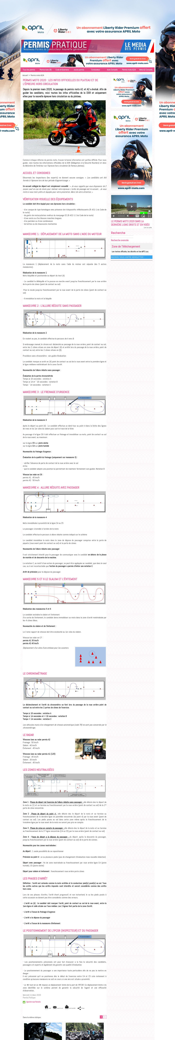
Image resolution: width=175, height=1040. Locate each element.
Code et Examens (62, 69)
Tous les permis (29, 69)
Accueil (25, 75)
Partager (91, 1008)
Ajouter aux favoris (33, 1002)
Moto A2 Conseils (145, 69)
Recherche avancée (120, 245)
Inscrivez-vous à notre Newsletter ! (127, 261)
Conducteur (95, 69)
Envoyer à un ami (53, 1008)
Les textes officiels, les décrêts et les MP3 (126, 256)
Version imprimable (74, 1008)
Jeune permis (79, 69)
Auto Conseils (112, 69)
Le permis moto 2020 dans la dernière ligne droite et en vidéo (129, 225)
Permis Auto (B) (46, 69)
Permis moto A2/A (129, 69)
